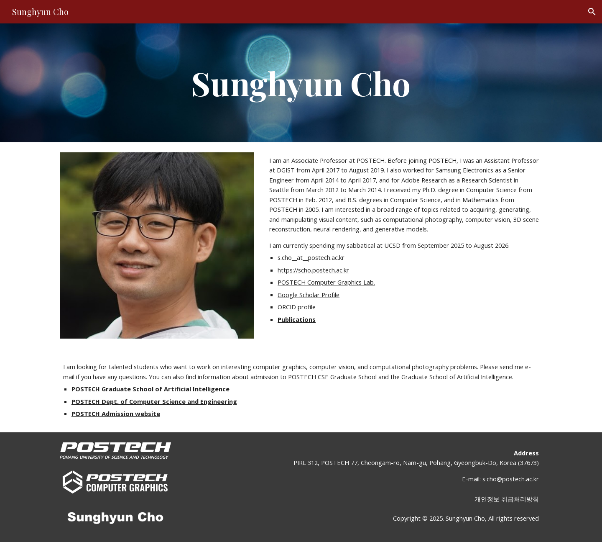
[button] (592, 12)
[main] (301, 83)
